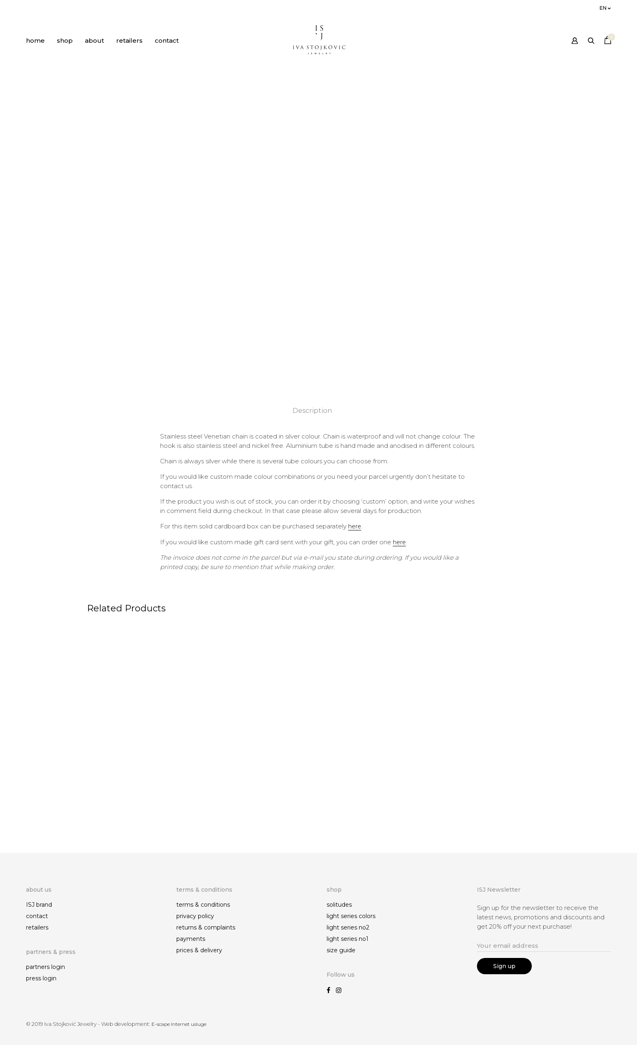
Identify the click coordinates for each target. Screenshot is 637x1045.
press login (41, 978)
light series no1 (347, 939)
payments (190, 939)
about (94, 40)
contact (167, 40)
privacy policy (195, 916)
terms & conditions (203, 905)
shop (65, 40)
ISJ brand (39, 905)
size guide (341, 950)
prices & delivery (199, 950)
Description (312, 410)
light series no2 (348, 928)
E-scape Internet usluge (181, 1024)
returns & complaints (205, 928)
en (603, 8)
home (35, 40)
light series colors (351, 916)
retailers (129, 40)
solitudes (339, 905)
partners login (45, 967)
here (355, 526)
